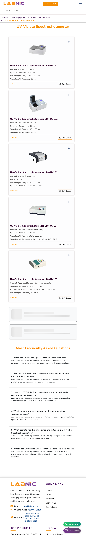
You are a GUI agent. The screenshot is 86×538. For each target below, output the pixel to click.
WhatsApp (72, 524)
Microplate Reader (54, 534)
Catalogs (50, 494)
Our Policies (51, 507)
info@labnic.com (30, 506)
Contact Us (51, 503)
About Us (50, 498)
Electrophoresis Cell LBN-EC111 (26, 534)
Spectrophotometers (40, 17)
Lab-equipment (19, 17)
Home (5, 17)
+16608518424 (34, 510)
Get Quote (51, 3)
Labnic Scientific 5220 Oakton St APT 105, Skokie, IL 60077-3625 (32, 517)
